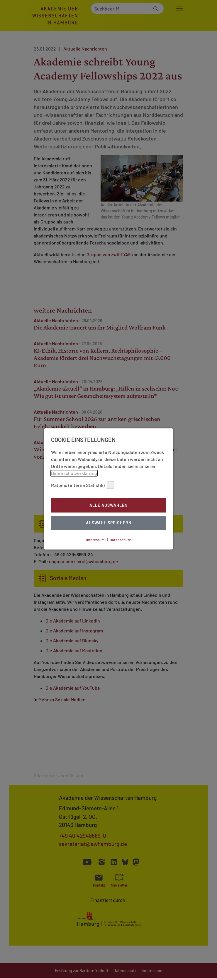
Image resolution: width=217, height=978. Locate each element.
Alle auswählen (108, 505)
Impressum (95, 539)
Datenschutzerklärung (74, 473)
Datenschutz (120, 539)
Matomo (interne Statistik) (82, 485)
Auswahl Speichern (108, 523)
